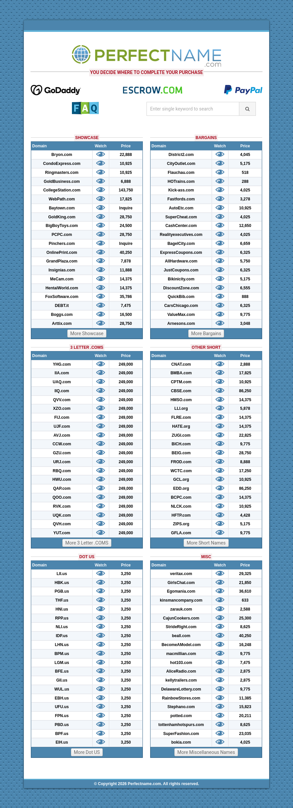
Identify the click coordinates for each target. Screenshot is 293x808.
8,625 (245, 626)
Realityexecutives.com (181, 234)
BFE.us (62, 671)
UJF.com (62, 426)
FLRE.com (181, 417)
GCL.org (181, 479)
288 (245, 181)
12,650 (245, 225)
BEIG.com (181, 453)
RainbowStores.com (181, 698)
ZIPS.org (181, 524)
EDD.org (181, 488)
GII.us (61, 680)
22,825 (245, 435)
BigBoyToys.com (62, 225)
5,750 (245, 261)
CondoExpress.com (62, 163)
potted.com (181, 715)
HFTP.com (181, 515)
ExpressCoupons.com (181, 252)
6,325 (245, 252)
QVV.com (61, 400)
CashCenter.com (181, 225)
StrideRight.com (181, 626)
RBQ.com (62, 471)
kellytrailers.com (181, 680)
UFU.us (62, 706)
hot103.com (181, 662)
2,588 (245, 609)
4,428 (245, 515)
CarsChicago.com (181, 305)
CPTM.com (181, 382)
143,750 (126, 190)
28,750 (126, 217)
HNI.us (61, 609)
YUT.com (61, 533)
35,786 (126, 296)
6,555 (245, 288)
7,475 (126, 305)
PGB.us (62, 591)
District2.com (181, 154)
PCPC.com (62, 234)
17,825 (126, 199)
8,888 (245, 462)
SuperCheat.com (181, 217)
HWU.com (61, 479)
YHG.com (62, 364)
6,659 (245, 243)
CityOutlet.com (181, 163)
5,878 (245, 408)
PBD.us (62, 724)
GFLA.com (181, 533)
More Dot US (87, 752)
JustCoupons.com (181, 270)
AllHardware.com (181, 261)
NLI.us (62, 626)
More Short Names (206, 543)
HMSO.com (181, 400)
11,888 (126, 270)
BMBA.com (181, 373)
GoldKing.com (61, 217)
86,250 (245, 391)
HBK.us (62, 582)
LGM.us (61, 662)
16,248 (245, 644)
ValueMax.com (181, 314)
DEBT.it (62, 305)
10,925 (126, 163)
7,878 (126, 261)
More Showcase (86, 333)
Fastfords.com (181, 199)
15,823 (245, 706)
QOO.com (61, 497)
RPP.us (61, 618)
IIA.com (62, 373)
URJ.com (61, 462)
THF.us (61, 600)
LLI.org (181, 408)
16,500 (126, 314)
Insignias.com (61, 270)
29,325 (245, 573)
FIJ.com (61, 417)
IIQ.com (61, 391)
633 (245, 600)
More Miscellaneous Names (206, 752)
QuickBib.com (181, 296)
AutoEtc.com (181, 208)
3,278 (245, 199)
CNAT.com (181, 364)
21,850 (245, 582)
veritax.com (181, 573)
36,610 (245, 591)
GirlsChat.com (181, 582)
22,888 (126, 154)
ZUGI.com (181, 435)
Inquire (126, 208)
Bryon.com (61, 154)
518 (245, 172)
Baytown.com (62, 208)
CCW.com (61, 444)
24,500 (126, 225)
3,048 (245, 323)
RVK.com (62, 506)
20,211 (245, 715)
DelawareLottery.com (181, 689)
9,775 (245, 314)
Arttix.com (62, 323)
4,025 (245, 190)
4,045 (245, 154)
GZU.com (62, 453)
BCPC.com (181, 497)
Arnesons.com (181, 323)
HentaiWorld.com (61, 288)
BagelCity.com (181, 243)
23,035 (245, 733)
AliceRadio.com (181, 671)
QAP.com (61, 488)
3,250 (126, 573)
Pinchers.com (62, 243)
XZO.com (62, 408)
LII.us (62, 573)
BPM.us (61, 653)
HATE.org (181, 426)
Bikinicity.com (181, 279)
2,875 (245, 671)
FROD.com (181, 462)
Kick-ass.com (181, 190)
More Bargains (206, 333)
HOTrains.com (181, 181)
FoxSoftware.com (61, 296)
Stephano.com (181, 706)
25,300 (245, 618)
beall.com (181, 635)
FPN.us (62, 715)
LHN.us (62, 644)
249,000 (126, 364)
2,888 (245, 364)
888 (245, 296)
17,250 (245, 471)
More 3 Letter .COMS (86, 543)
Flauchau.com (181, 172)
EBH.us (62, 698)
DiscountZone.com (181, 288)
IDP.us (62, 635)
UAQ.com (62, 382)
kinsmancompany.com (181, 600)
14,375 (126, 279)
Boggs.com (62, 314)
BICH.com (181, 444)
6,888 (126, 181)
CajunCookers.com (181, 618)
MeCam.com (62, 279)
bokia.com (181, 742)
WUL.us (61, 689)
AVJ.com (61, 435)
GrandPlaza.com (61, 261)
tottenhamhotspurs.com (181, 724)
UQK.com (62, 515)
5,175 (245, 163)
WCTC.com (181, 471)
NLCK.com (181, 506)
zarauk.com (181, 609)
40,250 (126, 252)
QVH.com (62, 524)
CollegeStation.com (61, 190)
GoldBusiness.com (62, 181)
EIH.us (62, 742)
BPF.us (61, 733)
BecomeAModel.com (181, 644)
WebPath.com (62, 199)
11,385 (245, 698)
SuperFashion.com (181, 733)
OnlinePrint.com (61, 252)
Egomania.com (181, 591)
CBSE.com (181, 391)
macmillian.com (181, 653)
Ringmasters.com (62, 172)
